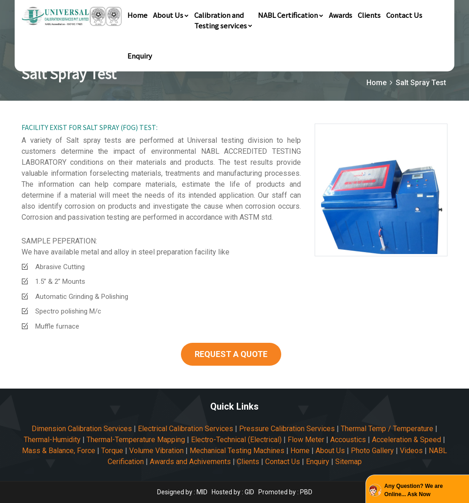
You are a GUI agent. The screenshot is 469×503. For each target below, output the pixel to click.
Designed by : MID (183, 492)
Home (137, 15)
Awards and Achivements (190, 461)
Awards (340, 15)
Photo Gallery (372, 450)
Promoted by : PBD (285, 492)
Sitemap (348, 461)
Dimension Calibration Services (82, 428)
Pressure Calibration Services (287, 428)
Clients (369, 15)
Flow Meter (306, 439)
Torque (112, 450)
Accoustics (348, 439)
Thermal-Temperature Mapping (136, 439)
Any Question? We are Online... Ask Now (413, 490)
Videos (411, 450)
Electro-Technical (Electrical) (236, 439)
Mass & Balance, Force (58, 450)
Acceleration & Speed (406, 439)
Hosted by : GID (233, 492)
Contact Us (404, 15)
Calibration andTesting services (223, 20)
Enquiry (139, 55)
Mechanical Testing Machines (237, 450)
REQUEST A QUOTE (231, 354)
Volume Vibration (156, 450)
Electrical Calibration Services (185, 428)
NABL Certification (290, 15)
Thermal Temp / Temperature (387, 428)
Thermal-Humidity (52, 439)
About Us (171, 15)
